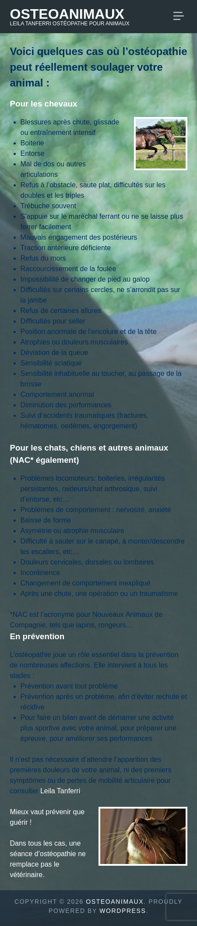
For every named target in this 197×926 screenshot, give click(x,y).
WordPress (122, 910)
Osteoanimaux (67, 14)
